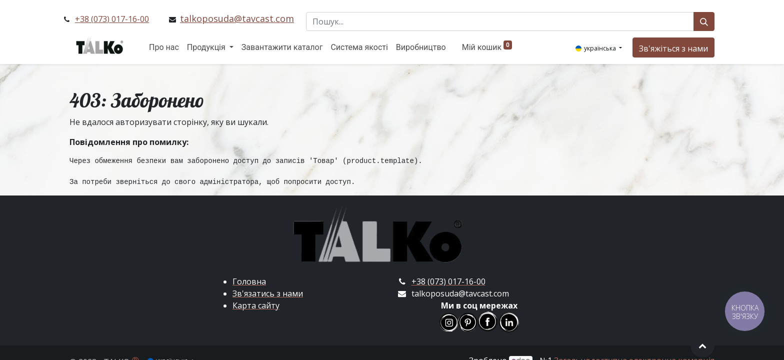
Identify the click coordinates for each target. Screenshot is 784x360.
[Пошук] (704, 21)
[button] (702, 346)
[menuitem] (164, 48)
